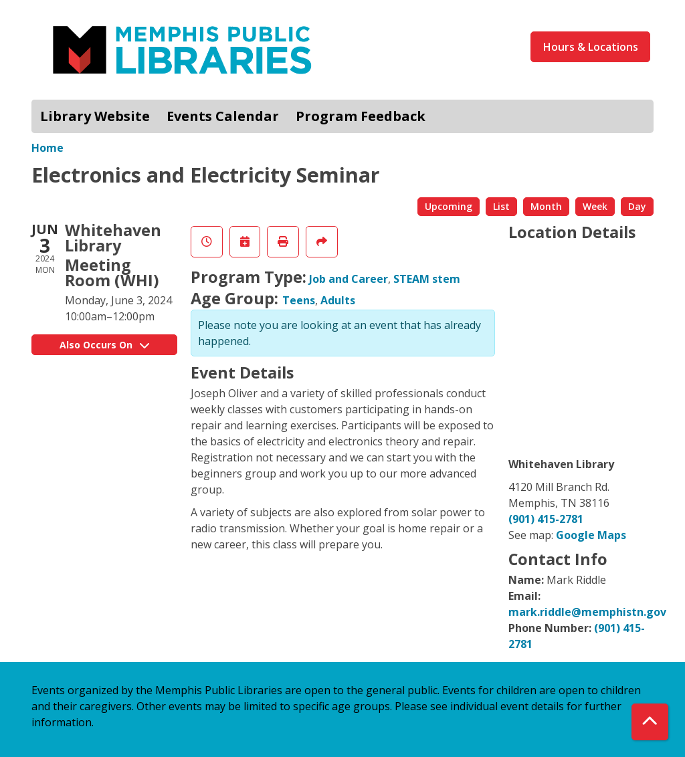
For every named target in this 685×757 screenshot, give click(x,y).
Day (637, 206)
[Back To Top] (649, 722)
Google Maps (591, 535)
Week (595, 206)
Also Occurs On (104, 344)
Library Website (95, 116)
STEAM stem (426, 279)
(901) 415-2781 (545, 519)
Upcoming (448, 206)
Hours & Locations (590, 46)
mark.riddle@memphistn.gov (587, 612)
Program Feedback (360, 116)
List (501, 206)
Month (546, 206)
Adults (337, 300)
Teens (298, 300)
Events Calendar (223, 116)
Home (47, 147)
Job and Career (348, 279)
